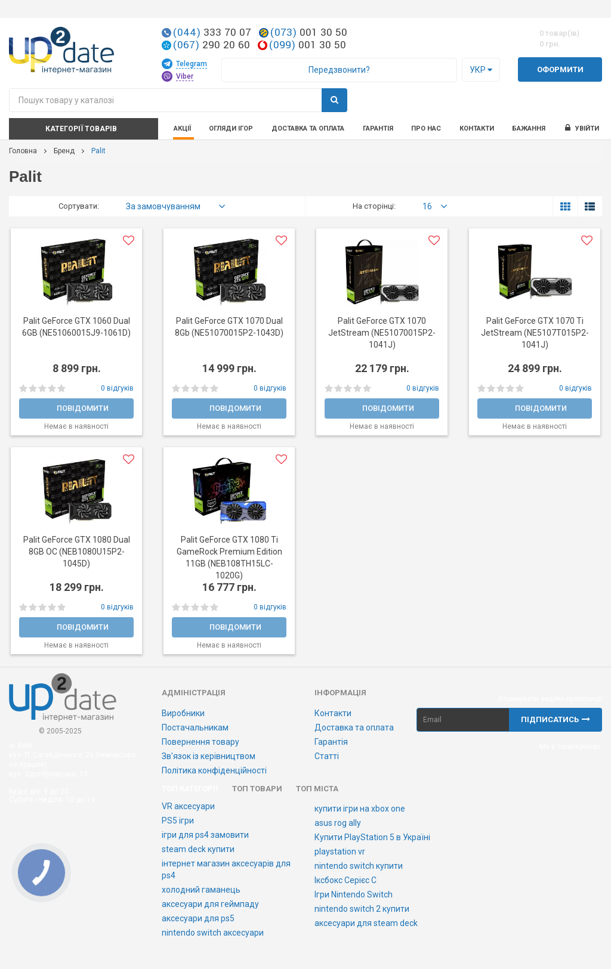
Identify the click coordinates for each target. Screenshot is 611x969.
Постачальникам (195, 727)
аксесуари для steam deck (366, 923)
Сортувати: (78, 206)
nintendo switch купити (358, 866)
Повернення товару (200, 742)
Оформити (560, 69)
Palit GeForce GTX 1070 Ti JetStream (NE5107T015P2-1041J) (535, 332)
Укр (481, 70)
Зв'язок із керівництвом (208, 756)
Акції (182, 128)
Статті (326, 756)
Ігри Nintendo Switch (353, 894)
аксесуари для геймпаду (210, 904)
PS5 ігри (178, 820)
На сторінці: (374, 206)
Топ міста (317, 788)
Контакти (476, 128)
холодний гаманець (201, 889)
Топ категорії (190, 788)
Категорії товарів (81, 129)
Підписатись (555, 719)
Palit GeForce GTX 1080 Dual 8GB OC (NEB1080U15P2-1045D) (76, 551)
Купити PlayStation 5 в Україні (372, 837)
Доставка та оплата (307, 128)
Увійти (581, 127)
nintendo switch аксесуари (213, 932)
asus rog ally (337, 823)
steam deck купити (198, 849)
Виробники (183, 713)
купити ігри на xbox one (359, 808)
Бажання (528, 128)
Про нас (426, 128)
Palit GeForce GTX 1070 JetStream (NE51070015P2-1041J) (382, 332)
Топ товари (257, 788)
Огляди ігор (231, 128)
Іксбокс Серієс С (345, 880)
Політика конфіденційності (214, 770)
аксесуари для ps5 (198, 918)
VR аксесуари (188, 806)
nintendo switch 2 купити (361, 909)
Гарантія (378, 128)
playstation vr (339, 851)
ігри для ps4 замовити (205, 835)
